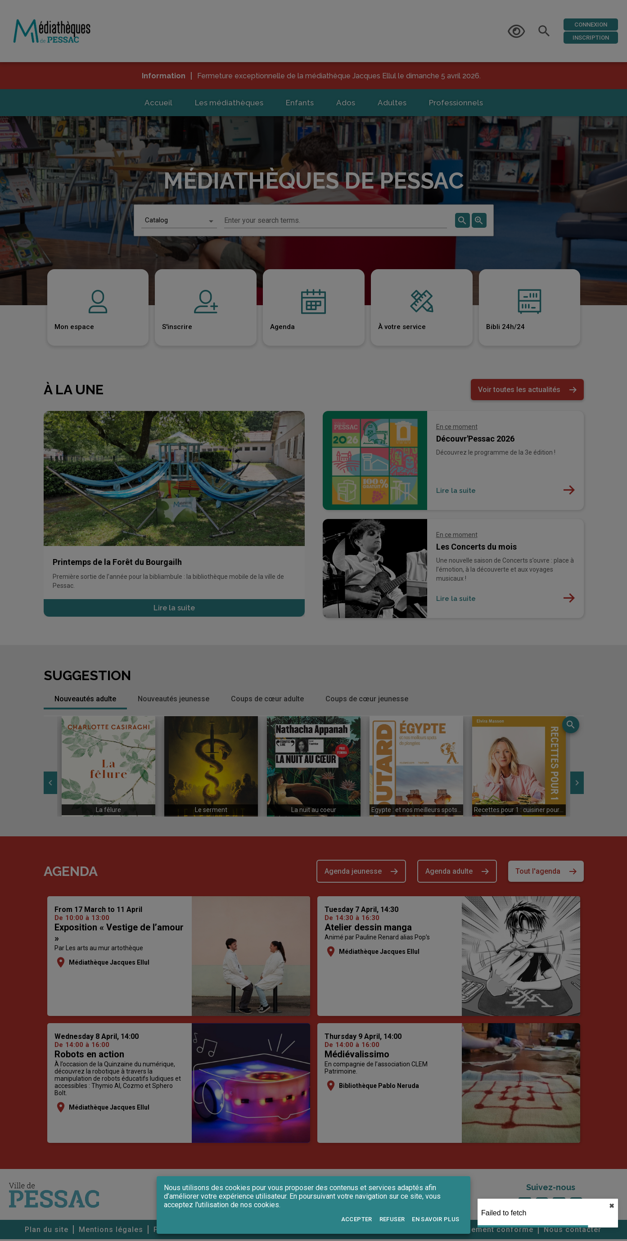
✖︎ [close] (611, 1205)
